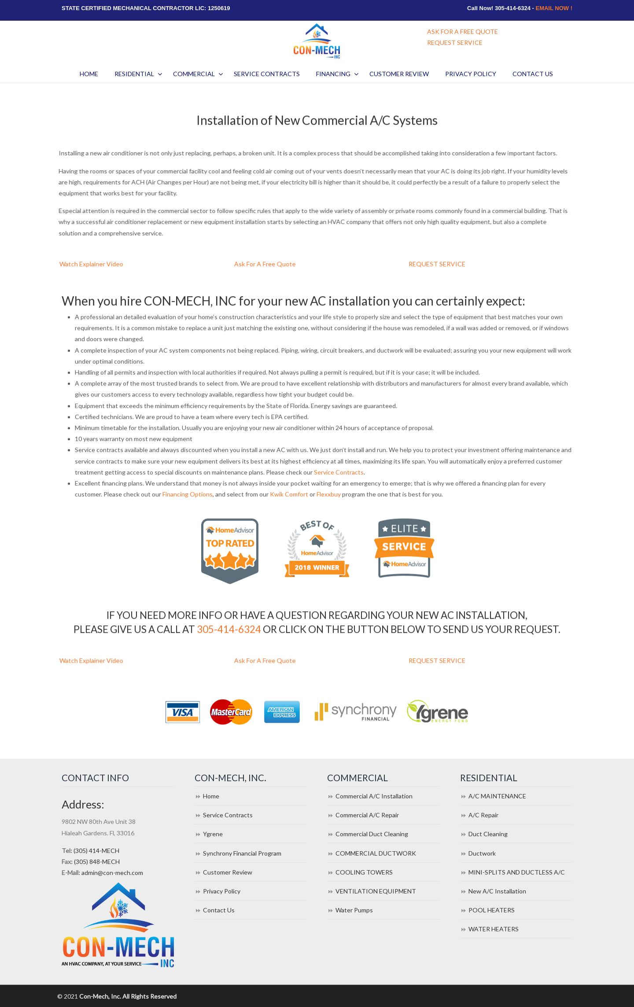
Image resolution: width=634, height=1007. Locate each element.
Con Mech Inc (317, 41)
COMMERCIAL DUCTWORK (375, 853)
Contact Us (219, 910)
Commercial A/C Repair (367, 815)
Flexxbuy (329, 504)
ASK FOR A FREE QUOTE (462, 31)
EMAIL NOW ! (553, 8)
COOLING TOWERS (364, 872)
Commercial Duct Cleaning (371, 834)
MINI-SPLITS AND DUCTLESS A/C (516, 872)
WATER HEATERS (493, 929)
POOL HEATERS (491, 910)
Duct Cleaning (488, 834)
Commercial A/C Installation (374, 796)
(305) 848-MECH (97, 861)
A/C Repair (483, 815)
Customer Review (227, 872)
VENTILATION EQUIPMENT (375, 891)
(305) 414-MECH (96, 850)
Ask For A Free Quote (277, 264)
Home (211, 796)
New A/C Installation (497, 891)
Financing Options (187, 504)
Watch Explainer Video (103, 264)
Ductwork (482, 853)
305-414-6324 (229, 630)
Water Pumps (354, 910)
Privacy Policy (221, 891)
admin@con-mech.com (112, 872)
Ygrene (213, 834)
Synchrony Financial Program (242, 853)
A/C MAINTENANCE (497, 796)
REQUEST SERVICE (455, 42)
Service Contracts (339, 482)
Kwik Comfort (289, 504)
